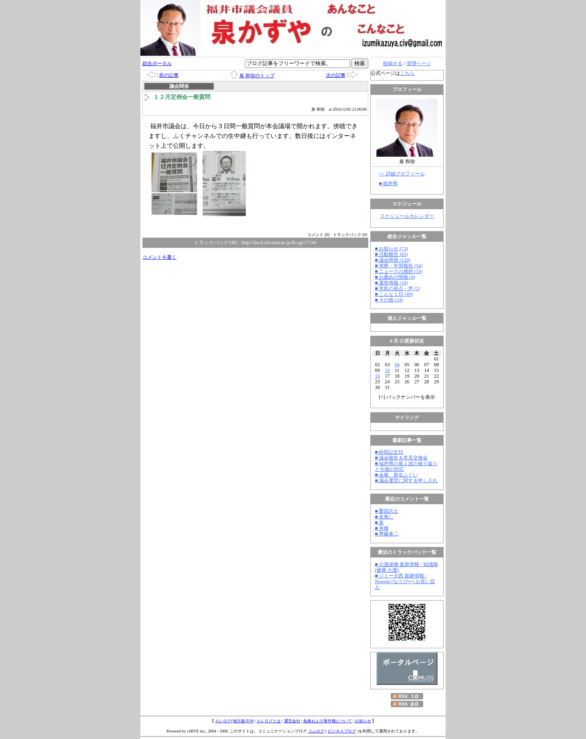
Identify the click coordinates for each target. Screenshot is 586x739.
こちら (407, 73)
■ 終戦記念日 (389, 452)
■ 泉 (379, 522)
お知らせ (363, 721)
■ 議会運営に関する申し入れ (406, 480)
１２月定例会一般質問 (181, 97)
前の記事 (169, 75)
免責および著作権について (327, 721)
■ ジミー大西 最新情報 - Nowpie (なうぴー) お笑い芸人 (405, 581)
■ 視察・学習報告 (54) (398, 266)
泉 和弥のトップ (257, 76)
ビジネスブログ (342, 731)
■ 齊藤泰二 (386, 534)
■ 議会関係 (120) (392, 260)
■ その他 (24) (389, 300)
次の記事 (335, 75)
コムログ (316, 731)
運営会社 (292, 721)
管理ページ (419, 63)
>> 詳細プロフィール (402, 174)
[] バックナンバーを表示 (407, 397)
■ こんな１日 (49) (394, 294)
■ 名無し (384, 517)
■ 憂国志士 (386, 511)
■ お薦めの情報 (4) (395, 277)
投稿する (392, 63)
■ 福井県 (388, 183)
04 (397, 364)
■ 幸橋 (382, 528)
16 (377, 376)
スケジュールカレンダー (407, 216)
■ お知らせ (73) (391, 248)
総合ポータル (157, 63)
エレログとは (268, 721)
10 (387, 370)
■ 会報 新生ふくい (396, 475)
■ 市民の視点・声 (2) (397, 288)
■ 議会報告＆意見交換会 (401, 458)
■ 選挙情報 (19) (391, 283)
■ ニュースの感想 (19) (398, 271)
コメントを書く (159, 257)
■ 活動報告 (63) (391, 254)
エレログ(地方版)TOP (234, 721)
